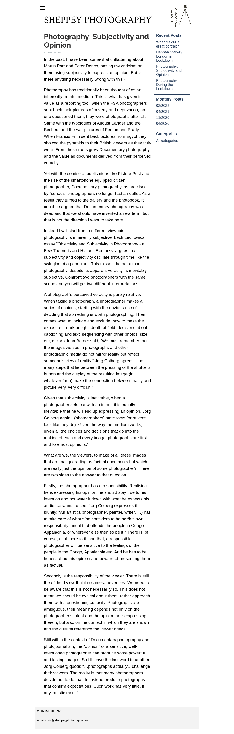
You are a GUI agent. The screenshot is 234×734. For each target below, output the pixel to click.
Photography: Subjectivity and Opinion (169, 70)
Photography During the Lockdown (166, 85)
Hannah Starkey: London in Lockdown (169, 56)
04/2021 (162, 112)
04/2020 (162, 123)
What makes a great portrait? (167, 44)
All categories (167, 141)
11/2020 (162, 118)
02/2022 (162, 106)
